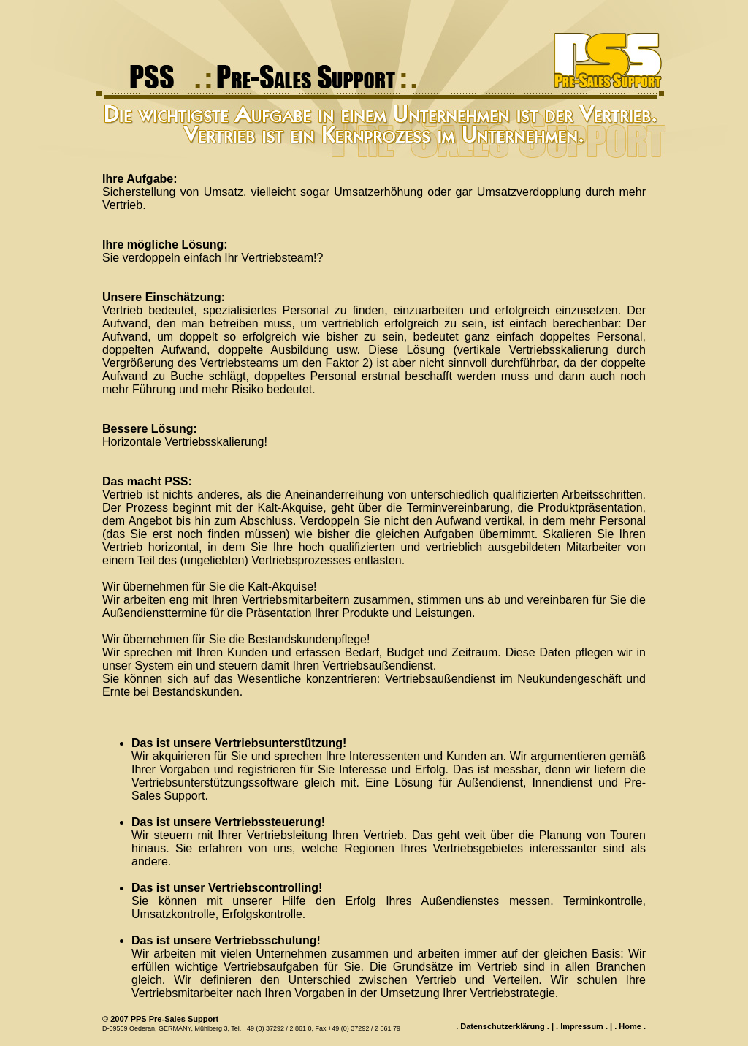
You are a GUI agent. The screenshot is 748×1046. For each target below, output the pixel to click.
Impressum (581, 1026)
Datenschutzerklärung (502, 1026)
